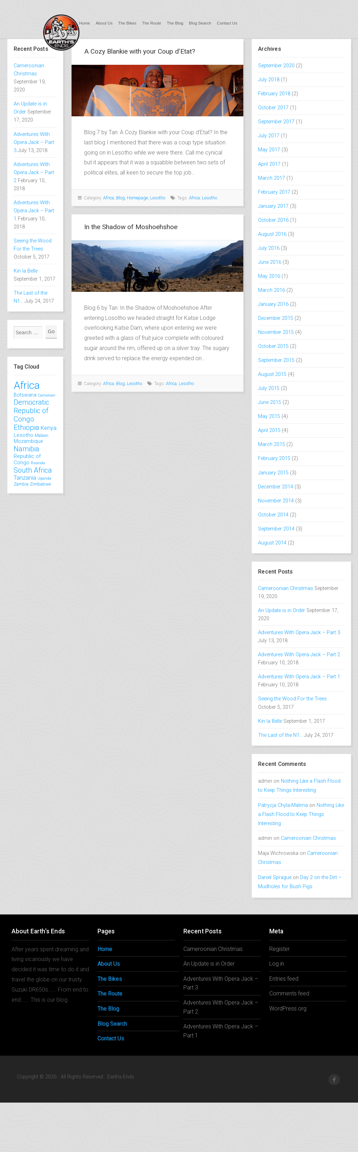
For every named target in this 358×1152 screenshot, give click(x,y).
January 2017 (273, 206)
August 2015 (272, 374)
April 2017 (269, 164)
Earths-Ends (61, 32)
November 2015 (276, 332)
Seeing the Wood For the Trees (292, 699)
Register (279, 949)
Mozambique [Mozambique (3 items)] (28, 441)
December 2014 (275, 487)
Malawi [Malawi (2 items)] (41, 435)
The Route (151, 23)
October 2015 (273, 346)
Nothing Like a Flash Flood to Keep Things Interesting (301, 814)
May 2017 (269, 150)
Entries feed (283, 978)
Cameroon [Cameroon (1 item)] (46, 395)
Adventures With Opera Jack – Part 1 (34, 211)
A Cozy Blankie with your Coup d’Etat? (139, 51)
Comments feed (289, 993)
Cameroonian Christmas (285, 588)
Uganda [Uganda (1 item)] (44, 478)
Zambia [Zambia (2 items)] (21, 484)
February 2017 (274, 192)
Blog (120, 197)
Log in (276, 963)
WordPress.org (287, 1008)
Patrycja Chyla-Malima (283, 805)
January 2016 (273, 304)
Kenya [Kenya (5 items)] (48, 428)
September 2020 (276, 66)
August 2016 (272, 234)
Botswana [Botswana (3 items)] (25, 395)
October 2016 (273, 220)
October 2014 (273, 515)
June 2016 (269, 262)
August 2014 (272, 543)
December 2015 (275, 318)
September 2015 (276, 360)
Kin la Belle (26, 271)
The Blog (175, 23)
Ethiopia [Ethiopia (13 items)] (26, 427)
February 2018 (274, 94)
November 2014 (276, 501)
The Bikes (127, 23)
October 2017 (273, 108)
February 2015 (274, 458)
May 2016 (269, 276)
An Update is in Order (281, 610)
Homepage (137, 197)
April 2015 (269, 430)
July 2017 (268, 136)
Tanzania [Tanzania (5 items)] (25, 477)
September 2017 (276, 122)
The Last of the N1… (280, 735)
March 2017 (271, 178)
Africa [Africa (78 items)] (27, 385)
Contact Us (227, 23)
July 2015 (268, 388)
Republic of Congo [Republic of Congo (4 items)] (27, 459)
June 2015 (269, 402)
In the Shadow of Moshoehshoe (130, 227)
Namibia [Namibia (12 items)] (26, 449)
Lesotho (157, 197)
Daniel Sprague (274, 877)
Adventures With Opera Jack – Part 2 (34, 173)
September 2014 (276, 529)
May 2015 (269, 416)
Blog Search (200, 23)
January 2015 (273, 473)
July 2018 (268, 80)
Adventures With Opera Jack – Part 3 (34, 142)
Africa (108, 197)
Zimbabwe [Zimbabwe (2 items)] (40, 484)
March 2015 (271, 444)
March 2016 (271, 290)
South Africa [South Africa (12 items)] (33, 470)
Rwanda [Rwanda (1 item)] (38, 463)
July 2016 (268, 248)
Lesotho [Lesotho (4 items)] (23, 435)
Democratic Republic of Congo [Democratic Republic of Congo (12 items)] (31, 410)
